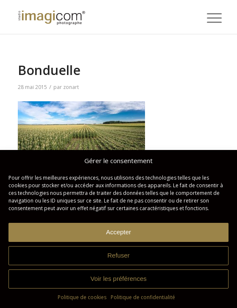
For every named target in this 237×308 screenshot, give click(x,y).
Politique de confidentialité (143, 297)
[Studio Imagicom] (98, 17)
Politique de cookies (82, 297)
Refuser (118, 255)
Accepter (118, 232)
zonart (71, 87)
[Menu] (207, 18)
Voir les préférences (118, 278)
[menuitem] (207, 18)
